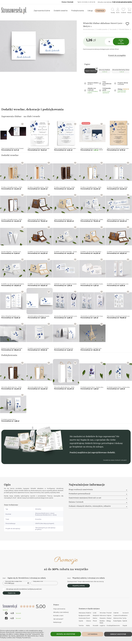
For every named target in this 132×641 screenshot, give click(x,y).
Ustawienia (92, 634)
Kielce (95, 618)
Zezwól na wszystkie (65, 634)
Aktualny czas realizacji (61, 612)
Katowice (103, 615)
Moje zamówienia (59, 609)
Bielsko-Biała (102, 622)
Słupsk (125, 625)
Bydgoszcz (82, 615)
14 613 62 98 (91, 2)
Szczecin (126, 613)
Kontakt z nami (58, 615)
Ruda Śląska (117, 621)
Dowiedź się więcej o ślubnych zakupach (115, 460)
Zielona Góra (117, 618)
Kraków (88, 613)
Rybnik (125, 621)
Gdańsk (115, 613)
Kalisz (88, 625)
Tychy (124, 618)
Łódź (94, 613)
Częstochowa (118, 615)
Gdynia (109, 615)
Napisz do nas (86, 439)
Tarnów (81, 625)
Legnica (102, 625)
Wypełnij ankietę (78, 585)
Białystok (96, 615)
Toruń (88, 618)
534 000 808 (83, 2)
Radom (125, 615)
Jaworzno (116, 625)
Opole (81, 621)
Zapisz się (11, 593)
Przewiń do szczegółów (117, 55)
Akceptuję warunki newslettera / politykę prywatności (22, 589)
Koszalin (95, 625)
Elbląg (109, 621)
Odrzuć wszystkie (118, 634)
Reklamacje (57, 622)
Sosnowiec (82, 618)
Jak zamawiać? (58, 619)
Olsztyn (109, 618)
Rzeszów (103, 618)
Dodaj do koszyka (121, 41)
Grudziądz (110, 625)
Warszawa (82, 613)
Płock (95, 621)
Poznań (109, 613)
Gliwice (88, 621)
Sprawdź (5, 610)
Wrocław (103, 613)
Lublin (88, 615)
